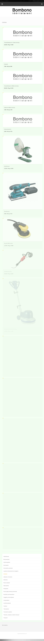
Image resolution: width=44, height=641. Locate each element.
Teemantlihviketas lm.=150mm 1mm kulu (11, 42)
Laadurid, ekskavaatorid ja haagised (11, 571)
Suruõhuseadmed (7, 603)
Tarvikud (5, 606)
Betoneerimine (6, 559)
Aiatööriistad (6, 556)
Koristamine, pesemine (8, 568)
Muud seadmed (7, 582)
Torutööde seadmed (8, 612)
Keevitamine (6, 565)
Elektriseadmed (7, 562)
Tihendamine (6, 609)
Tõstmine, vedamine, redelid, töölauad (11, 614)
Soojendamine (6, 600)
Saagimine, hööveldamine (9, 597)
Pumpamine (6, 588)
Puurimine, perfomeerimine (9, 594)
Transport (6, 617)
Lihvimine (5, 574)
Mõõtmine (6, 579)
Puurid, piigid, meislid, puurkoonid (10, 591)
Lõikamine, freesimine (8, 577)
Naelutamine (6, 585)
